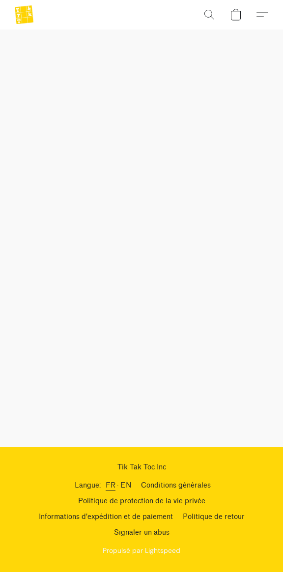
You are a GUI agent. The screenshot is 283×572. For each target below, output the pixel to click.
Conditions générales (176, 485)
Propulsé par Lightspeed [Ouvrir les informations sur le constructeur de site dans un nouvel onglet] (141, 550)
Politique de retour (214, 517)
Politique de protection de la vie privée (141, 501)
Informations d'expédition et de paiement (106, 517)
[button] (24, 14)
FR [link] (110, 485)
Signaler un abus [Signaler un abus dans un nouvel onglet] (142, 532)
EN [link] (125, 485)
